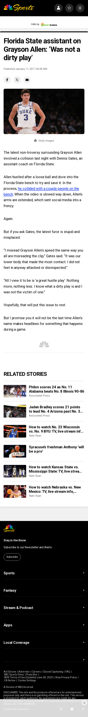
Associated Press (39, 395)
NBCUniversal (25, 687)
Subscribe (12, 556)
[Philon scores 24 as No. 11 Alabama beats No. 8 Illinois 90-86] (15, 391)
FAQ (68, 671)
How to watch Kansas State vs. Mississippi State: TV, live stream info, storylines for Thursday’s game (55, 469)
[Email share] (27, 79)
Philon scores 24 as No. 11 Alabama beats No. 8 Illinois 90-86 (56, 389)
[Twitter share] (17, 79)
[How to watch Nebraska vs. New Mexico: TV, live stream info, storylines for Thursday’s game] (15, 491)
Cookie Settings (27, 680)
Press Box (31, 674)
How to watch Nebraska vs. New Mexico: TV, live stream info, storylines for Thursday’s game (55, 489)
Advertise (24, 671)
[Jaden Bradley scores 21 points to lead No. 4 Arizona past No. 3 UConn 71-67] (15, 411)
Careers (36, 671)
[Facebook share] (7, 79)
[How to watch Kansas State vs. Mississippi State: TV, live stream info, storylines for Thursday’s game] (15, 471)
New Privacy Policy (66, 677)
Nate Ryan (35, 435)
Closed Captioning (53, 671)
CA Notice (9, 680)
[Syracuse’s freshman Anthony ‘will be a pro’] (15, 451)
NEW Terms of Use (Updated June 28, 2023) (29, 677)
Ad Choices (10, 671)
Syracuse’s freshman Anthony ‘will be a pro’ (56, 449)
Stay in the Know (15, 540)
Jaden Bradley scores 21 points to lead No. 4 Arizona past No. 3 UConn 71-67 (54, 409)
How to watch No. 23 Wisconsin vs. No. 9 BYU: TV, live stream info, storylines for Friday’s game (56, 429)
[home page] (19, 8)
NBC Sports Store (14, 674)
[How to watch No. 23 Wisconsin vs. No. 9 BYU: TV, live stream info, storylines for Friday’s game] (15, 431)
